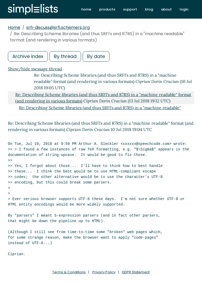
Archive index (27, 56)
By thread (65, 56)
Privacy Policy (103, 272)
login (184, 9)
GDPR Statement (136, 272)
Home (14, 27)
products (107, 9)
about (166, 9)
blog (149, 9)
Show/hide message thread (35, 68)
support (130, 9)
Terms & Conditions (69, 272)
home (86, 9)
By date (96, 56)
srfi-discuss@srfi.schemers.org (58, 27)
